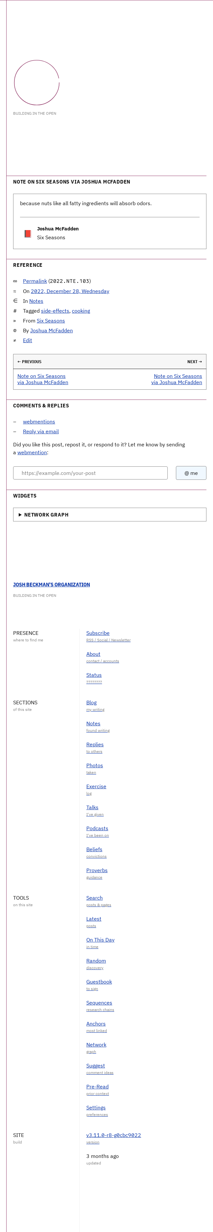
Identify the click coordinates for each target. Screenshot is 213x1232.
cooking (81, 310)
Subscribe (98, 633)
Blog (91, 702)
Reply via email (41, 431)
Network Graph (46, 514)
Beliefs (94, 849)
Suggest (95, 1065)
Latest (93, 918)
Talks (92, 807)
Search (94, 897)
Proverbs (97, 870)
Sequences (99, 1002)
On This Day (100, 939)
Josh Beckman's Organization (51, 584)
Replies (95, 744)
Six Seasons (51, 320)
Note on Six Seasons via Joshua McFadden (42, 379)
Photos (94, 765)
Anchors (96, 1023)
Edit (27, 340)
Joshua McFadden (51, 330)
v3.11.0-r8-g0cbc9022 (113, 1135)
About (93, 654)
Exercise (96, 786)
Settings (96, 1107)
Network (96, 1044)
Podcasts (97, 828)
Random (96, 960)
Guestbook (99, 981)
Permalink (35, 281)
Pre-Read (97, 1086)
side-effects (55, 310)
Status (94, 675)
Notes (36, 301)
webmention (32, 452)
